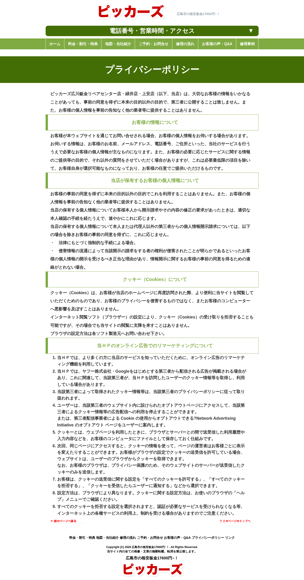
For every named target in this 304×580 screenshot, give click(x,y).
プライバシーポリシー (208, 537)
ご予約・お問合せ (150, 537)
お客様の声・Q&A (177, 537)
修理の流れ (128, 537)
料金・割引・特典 (82, 537)
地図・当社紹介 (107, 537)
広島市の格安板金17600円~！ (150, 547)
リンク (230, 537)
